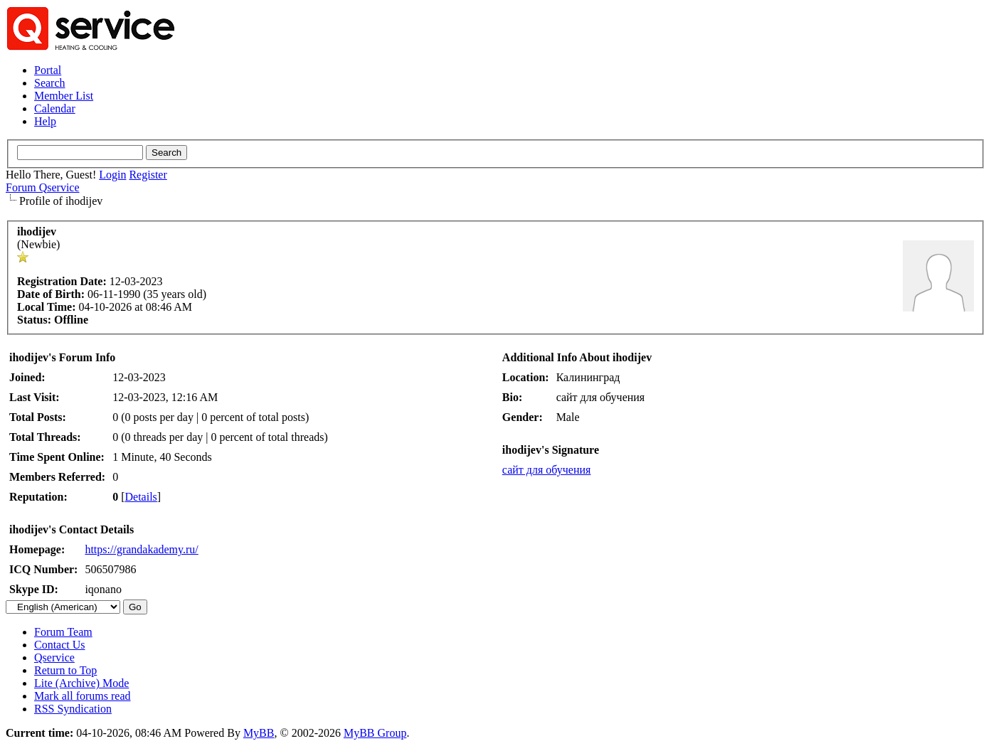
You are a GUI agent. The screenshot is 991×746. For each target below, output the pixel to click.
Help (45, 121)
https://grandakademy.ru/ (141, 549)
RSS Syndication (73, 709)
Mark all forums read (82, 696)
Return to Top (65, 670)
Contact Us (59, 645)
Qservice (54, 657)
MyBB (259, 733)
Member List (63, 96)
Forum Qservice (43, 187)
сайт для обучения (546, 470)
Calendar (54, 108)
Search (49, 83)
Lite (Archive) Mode (81, 683)
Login (112, 175)
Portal (47, 70)
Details (141, 497)
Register (147, 175)
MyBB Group (375, 733)
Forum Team (63, 632)
